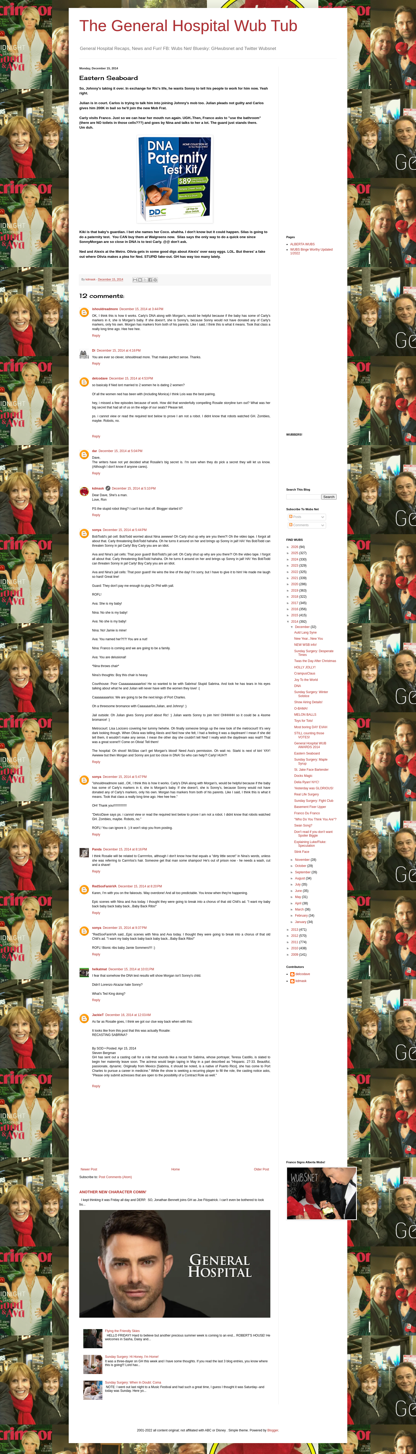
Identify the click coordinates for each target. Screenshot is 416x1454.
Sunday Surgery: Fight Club (313, 801)
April (298, 903)
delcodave (100, 378)
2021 (295, 578)
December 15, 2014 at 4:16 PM (119, 350)
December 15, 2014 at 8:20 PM (140, 886)
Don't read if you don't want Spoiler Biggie (313, 833)
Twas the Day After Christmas (315, 661)
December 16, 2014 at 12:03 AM (128, 1015)
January (301, 922)
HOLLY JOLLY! (305, 667)
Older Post (261, 1169)
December (303, 627)
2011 (295, 942)
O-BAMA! (301, 708)
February (302, 915)
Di (93, 350)
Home (175, 1169)
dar (94, 451)
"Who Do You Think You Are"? (315, 819)
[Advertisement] (307, 146)
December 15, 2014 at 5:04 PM (120, 451)
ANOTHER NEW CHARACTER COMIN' (112, 1192)
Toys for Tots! (303, 721)
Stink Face (301, 852)
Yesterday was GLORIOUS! (313, 788)
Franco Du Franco (307, 813)
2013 (295, 930)
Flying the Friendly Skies (122, 1331)
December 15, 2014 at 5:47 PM (125, 777)
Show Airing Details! (308, 702)
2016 (295, 609)
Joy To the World (306, 680)
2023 (295, 565)
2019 (295, 590)
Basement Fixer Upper (310, 807)
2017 (295, 603)
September (303, 872)
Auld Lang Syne (305, 632)
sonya (96, 530)
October (301, 866)
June (299, 891)
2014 (295, 621)
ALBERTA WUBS (302, 244)
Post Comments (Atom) (115, 1177)
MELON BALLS (305, 715)
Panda (97, 849)
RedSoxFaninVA (104, 886)
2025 (295, 553)
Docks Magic (303, 776)
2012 (295, 936)
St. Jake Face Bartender (311, 770)
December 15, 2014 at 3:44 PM (141, 309)
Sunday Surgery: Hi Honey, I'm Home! (132, 1357)
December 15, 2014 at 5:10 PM (134, 488)
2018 (295, 597)
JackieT (98, 1015)
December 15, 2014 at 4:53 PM (131, 378)
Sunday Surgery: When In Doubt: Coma (133, 1382)
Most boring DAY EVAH (310, 727)
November (303, 860)
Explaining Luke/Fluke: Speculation (310, 844)
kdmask (98, 488)
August (300, 878)
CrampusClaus (304, 673)
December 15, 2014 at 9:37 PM (125, 928)
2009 (295, 954)
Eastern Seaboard (307, 753)
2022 (295, 572)
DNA (297, 686)
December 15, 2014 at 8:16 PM (125, 849)
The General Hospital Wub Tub (188, 26)
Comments (299, 525)
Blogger (272, 1430)
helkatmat (99, 969)
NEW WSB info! (305, 645)
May (298, 897)
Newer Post (89, 1169)
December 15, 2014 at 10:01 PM (131, 969)
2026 (295, 547)
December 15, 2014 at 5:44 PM (125, 530)
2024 (295, 559)
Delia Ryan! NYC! (306, 782)
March (300, 909)
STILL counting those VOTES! (309, 735)
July (298, 884)
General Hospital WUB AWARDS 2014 (310, 745)
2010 (295, 948)
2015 (295, 615)
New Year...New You (308, 638)
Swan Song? (303, 825)
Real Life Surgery (306, 794)
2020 (295, 584)
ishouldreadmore (105, 309)
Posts (295, 517)
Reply (96, 336)
